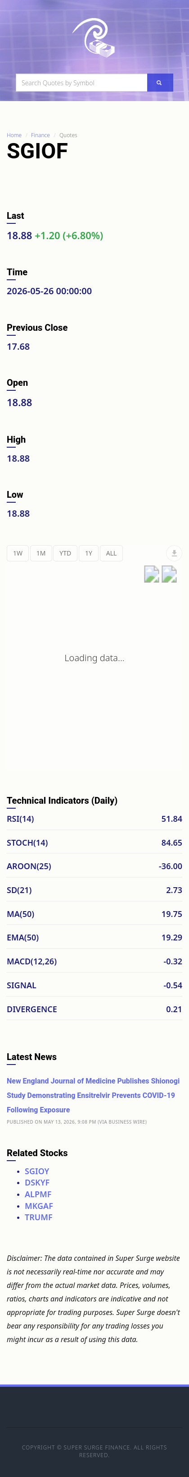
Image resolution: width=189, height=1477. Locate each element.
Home (14, 135)
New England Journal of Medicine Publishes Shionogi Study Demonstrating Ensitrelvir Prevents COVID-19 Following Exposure (93, 1095)
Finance (40, 135)
